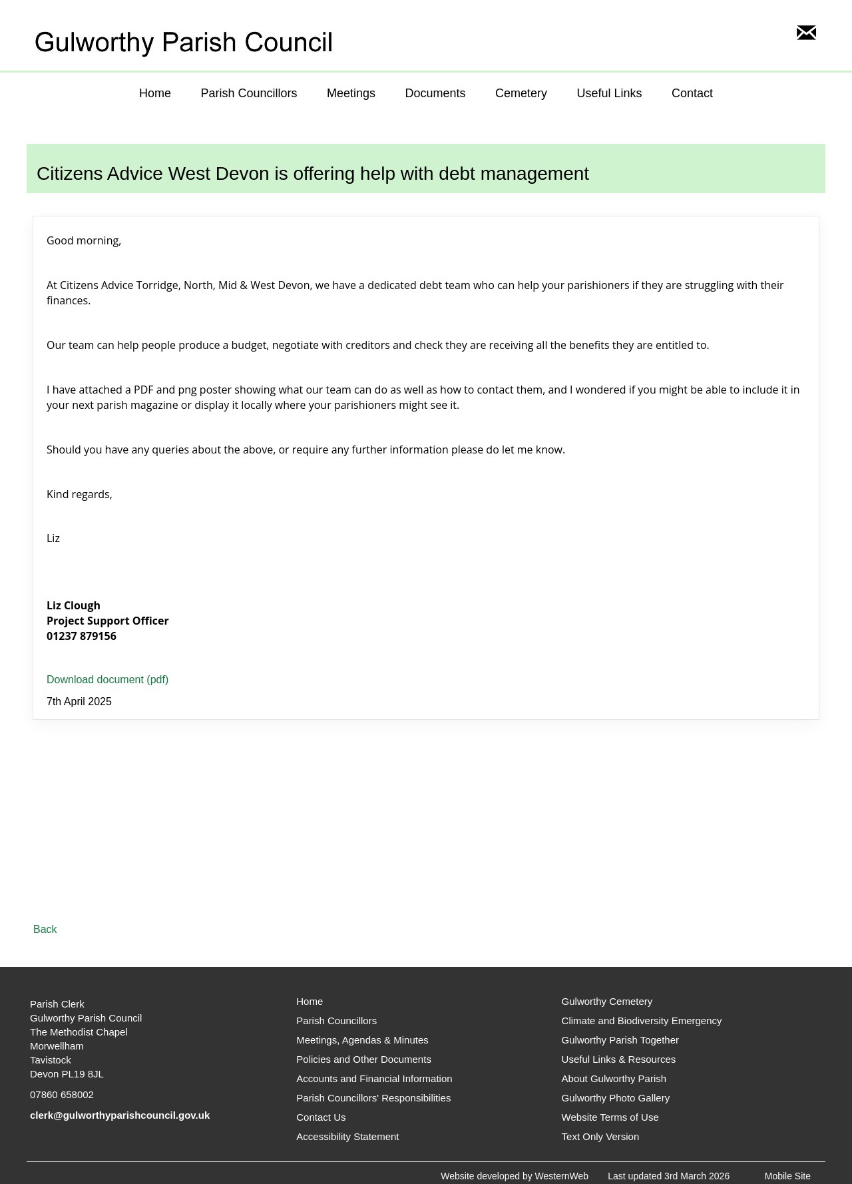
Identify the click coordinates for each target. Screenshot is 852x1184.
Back (45, 929)
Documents (435, 93)
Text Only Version (601, 1136)
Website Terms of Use (610, 1117)
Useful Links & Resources (619, 1059)
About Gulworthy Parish (614, 1078)
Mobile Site (788, 1176)
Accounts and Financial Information (374, 1078)
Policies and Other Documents (363, 1059)
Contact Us (320, 1117)
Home (155, 93)
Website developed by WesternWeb (514, 1176)
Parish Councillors (248, 93)
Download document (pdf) (107, 679)
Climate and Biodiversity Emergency (642, 1020)
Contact (692, 93)
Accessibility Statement (347, 1136)
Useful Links (609, 93)
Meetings (351, 93)
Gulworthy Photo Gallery (616, 1097)
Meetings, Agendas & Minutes (362, 1039)
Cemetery (521, 93)
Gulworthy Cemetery (607, 1001)
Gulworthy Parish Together (620, 1039)
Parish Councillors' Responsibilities (373, 1097)
